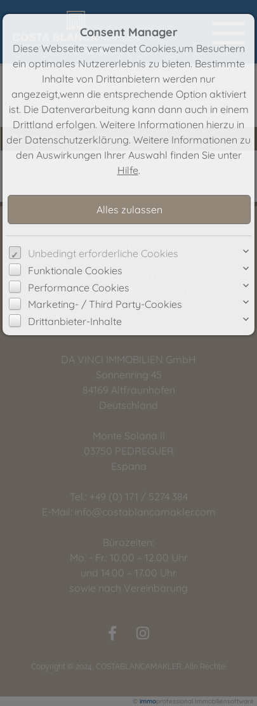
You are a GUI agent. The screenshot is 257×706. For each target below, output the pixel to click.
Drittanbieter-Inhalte (75, 321)
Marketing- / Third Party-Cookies (105, 304)
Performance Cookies (78, 287)
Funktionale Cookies (75, 270)
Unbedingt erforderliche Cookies (103, 253)
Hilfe (127, 170)
